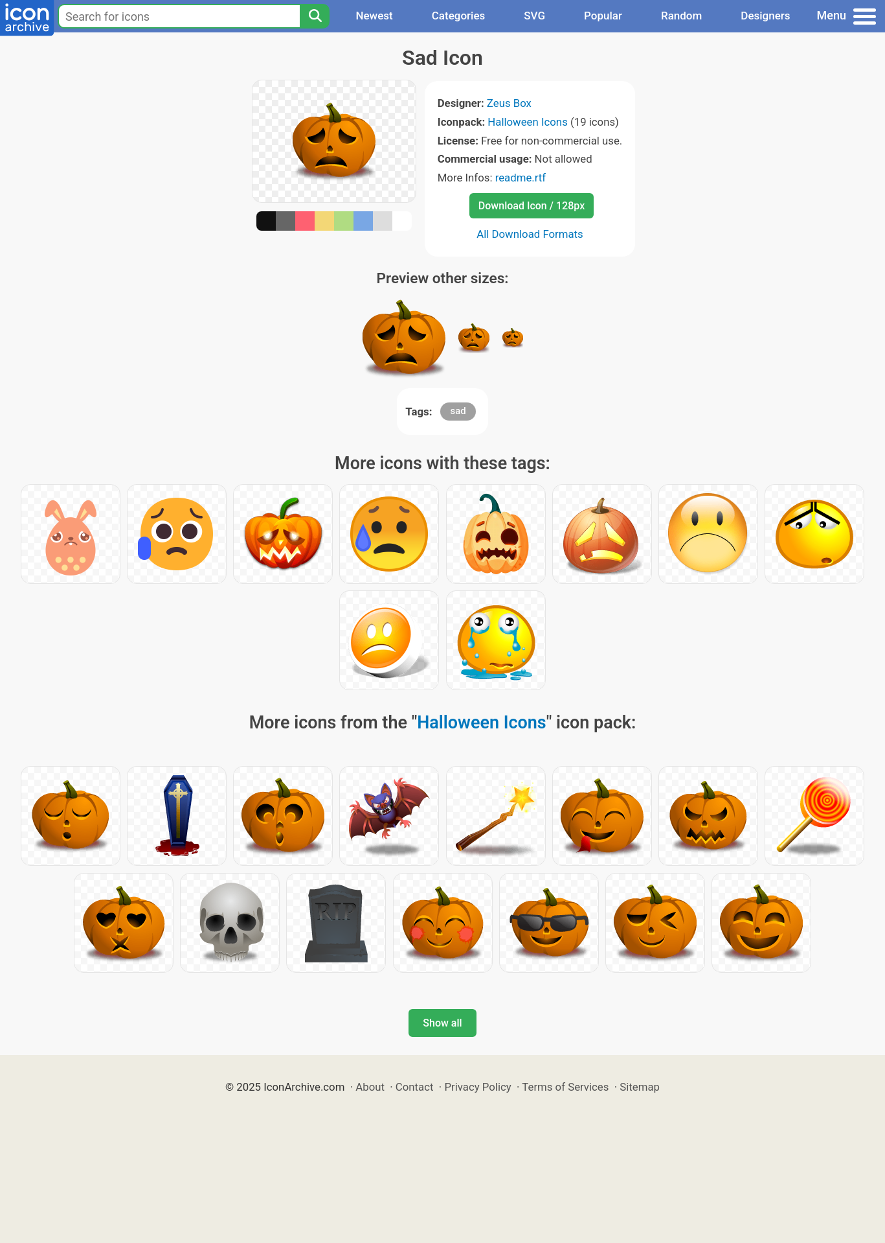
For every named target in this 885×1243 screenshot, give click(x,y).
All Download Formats (529, 233)
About (370, 1086)
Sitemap (640, 1086)
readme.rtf (520, 177)
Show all (442, 1023)
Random (681, 15)
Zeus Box (509, 103)
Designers (765, 15)
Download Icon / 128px (531, 206)
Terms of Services (565, 1086)
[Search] (315, 16)
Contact (415, 1086)
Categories (459, 15)
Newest (373, 15)
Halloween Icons (527, 121)
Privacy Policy (477, 1086)
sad (457, 411)
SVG (534, 15)
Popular (603, 15)
